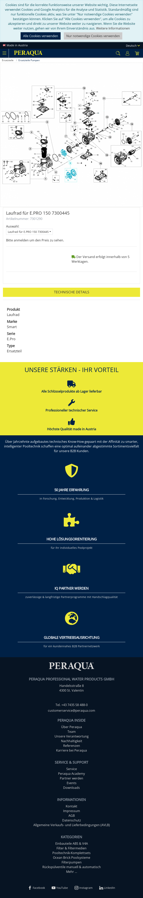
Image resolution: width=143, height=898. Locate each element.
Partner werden (71, 778)
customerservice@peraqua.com (71, 710)
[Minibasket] (136, 53)
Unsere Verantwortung (72, 736)
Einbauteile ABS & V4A (71, 843)
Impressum (71, 811)
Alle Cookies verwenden (40, 36)
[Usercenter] (127, 53)
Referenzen (71, 746)
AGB (71, 815)
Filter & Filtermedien (71, 848)
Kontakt (71, 806)
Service (71, 769)
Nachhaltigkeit (71, 741)
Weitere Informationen (113, 28)
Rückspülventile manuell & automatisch (71, 867)
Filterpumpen (72, 862)
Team (71, 731)
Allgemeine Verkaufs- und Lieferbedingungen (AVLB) (71, 825)
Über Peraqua (71, 727)
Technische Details (71, 292)
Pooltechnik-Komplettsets (71, 853)
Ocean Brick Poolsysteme (71, 857)
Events (72, 783)
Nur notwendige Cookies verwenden (93, 36)
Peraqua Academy (71, 773)
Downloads (71, 788)
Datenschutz (71, 820)
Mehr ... (71, 871)
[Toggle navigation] (4, 53)
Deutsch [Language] (133, 45)
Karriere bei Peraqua (71, 750)
